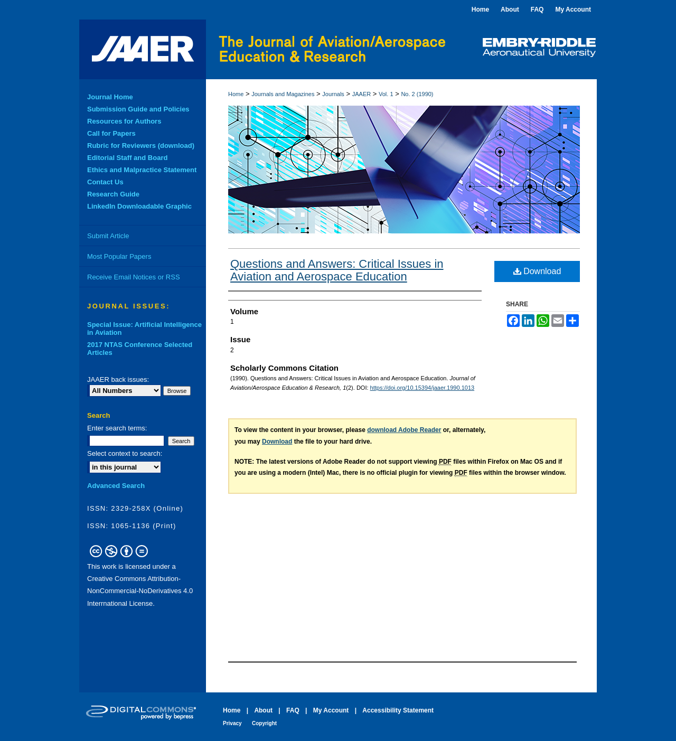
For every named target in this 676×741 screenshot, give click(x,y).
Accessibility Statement (398, 710)
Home (235, 94)
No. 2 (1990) (417, 94)
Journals (333, 94)
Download (537, 271)
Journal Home (110, 97)
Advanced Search (116, 486)
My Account (331, 710)
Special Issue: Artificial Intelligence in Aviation (144, 328)
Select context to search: (124, 453)
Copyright (264, 723)
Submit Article (108, 236)
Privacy (232, 723)
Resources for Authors (124, 121)
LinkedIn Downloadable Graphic (139, 206)
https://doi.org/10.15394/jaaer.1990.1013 (422, 387)
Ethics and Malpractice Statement (141, 170)
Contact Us (105, 182)
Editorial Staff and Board (127, 158)
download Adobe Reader (404, 430)
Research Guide (113, 194)
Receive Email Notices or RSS (133, 277)
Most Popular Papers (119, 256)
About (263, 710)
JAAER (361, 94)
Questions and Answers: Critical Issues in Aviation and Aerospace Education (337, 270)
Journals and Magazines (282, 94)
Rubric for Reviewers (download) (140, 145)
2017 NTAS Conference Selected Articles (139, 349)
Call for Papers (111, 133)
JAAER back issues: (118, 379)
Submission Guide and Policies (138, 109)
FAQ (292, 710)
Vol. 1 (386, 94)
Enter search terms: (117, 428)
